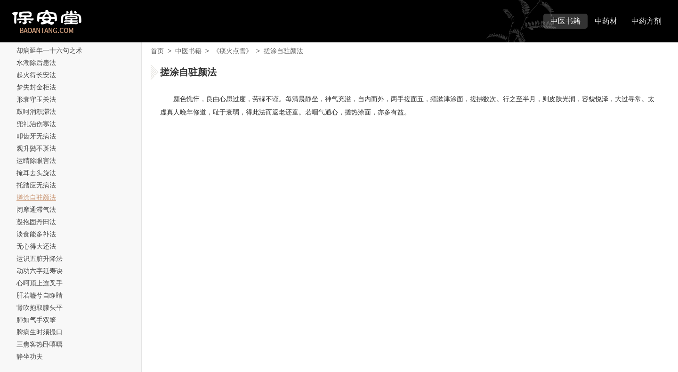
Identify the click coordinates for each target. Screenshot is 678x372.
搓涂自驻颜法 (36, 197)
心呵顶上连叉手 (39, 283)
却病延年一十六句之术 (49, 50)
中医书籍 (565, 21)
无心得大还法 (36, 246)
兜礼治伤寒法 (36, 124)
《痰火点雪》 (232, 51)
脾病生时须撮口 (39, 332)
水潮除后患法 (36, 62)
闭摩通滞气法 (36, 209)
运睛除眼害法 (36, 160)
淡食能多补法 (36, 234)
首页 (157, 51)
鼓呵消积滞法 (36, 111)
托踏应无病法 (36, 185)
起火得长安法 (36, 75)
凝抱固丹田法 (36, 222)
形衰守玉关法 (36, 99)
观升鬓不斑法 (36, 148)
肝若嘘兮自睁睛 (39, 295)
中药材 (606, 21)
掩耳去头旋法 (36, 173)
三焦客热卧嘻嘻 (39, 344)
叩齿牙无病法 (36, 136)
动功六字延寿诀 (39, 271)
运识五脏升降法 (39, 258)
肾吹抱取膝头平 (39, 307)
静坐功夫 (29, 356)
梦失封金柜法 (36, 87)
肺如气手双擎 (36, 319)
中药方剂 (646, 21)
